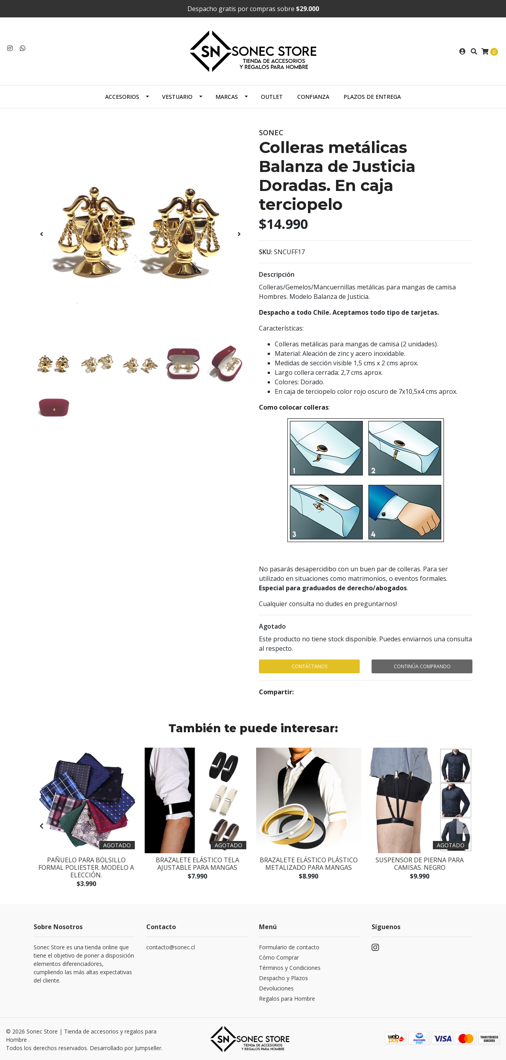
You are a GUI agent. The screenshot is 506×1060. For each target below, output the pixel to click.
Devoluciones (276, 988)
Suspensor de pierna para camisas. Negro (420, 863)
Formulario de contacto (289, 946)
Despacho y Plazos (283, 977)
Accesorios (122, 96)
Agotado (272, 626)
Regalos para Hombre (287, 998)
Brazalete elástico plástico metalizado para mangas (309, 863)
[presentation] (41, 234)
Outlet (272, 96)
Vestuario (177, 96)
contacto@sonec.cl (170, 946)
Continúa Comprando (422, 666)
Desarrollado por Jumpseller (125, 1047)
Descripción (277, 274)
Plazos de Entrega (372, 96)
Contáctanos (309, 666)
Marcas (226, 96)
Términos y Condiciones (290, 967)
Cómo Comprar (279, 957)
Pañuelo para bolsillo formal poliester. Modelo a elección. (86, 867)
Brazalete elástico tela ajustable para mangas (197, 863)
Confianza (313, 96)
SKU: (265, 252)
